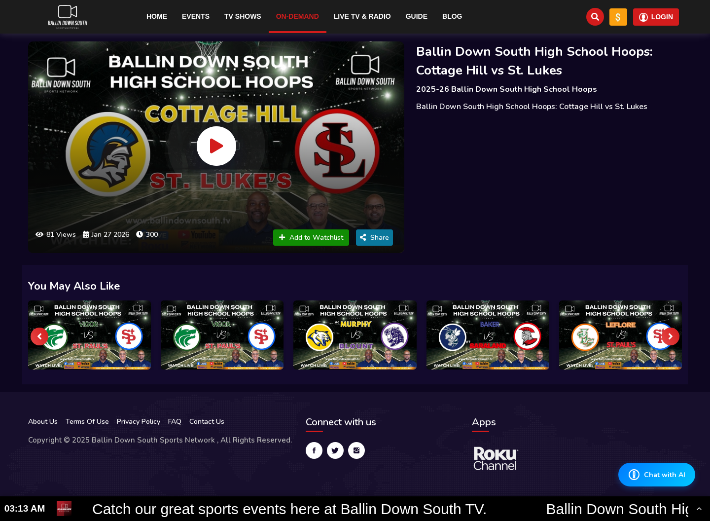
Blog (452, 16)
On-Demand (297, 16)
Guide (416, 16)
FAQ (174, 421)
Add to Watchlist (311, 237)
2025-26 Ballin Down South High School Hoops (506, 89)
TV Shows (242, 16)
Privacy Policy (138, 421)
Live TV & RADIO (362, 16)
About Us (43, 421)
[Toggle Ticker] (699, 508)
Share (374, 237)
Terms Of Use (87, 421)
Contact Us (206, 421)
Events (196, 16)
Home (156, 16)
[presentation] (39, 336)
